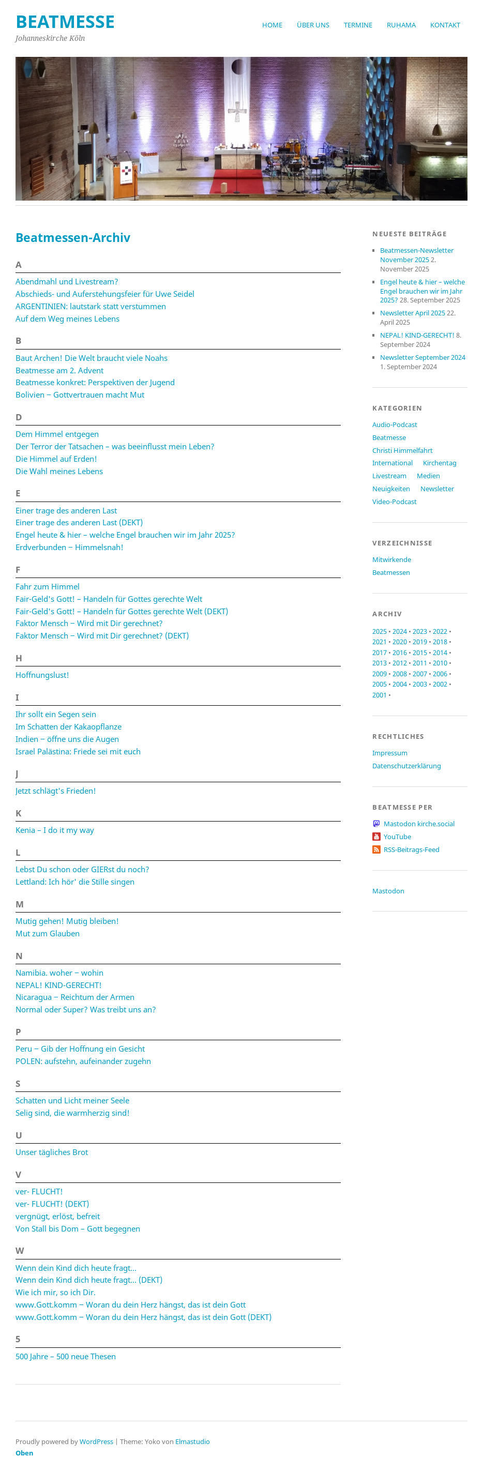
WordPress (96, 1441)
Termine (358, 24)
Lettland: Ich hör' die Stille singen (75, 881)
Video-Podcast (394, 501)
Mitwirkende (391, 559)
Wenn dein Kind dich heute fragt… (76, 1268)
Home (272, 24)
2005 (379, 684)
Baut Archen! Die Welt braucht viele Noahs (92, 358)
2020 (400, 641)
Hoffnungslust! (42, 675)
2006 (440, 673)
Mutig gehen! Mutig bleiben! (67, 921)
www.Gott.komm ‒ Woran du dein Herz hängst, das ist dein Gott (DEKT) (143, 1317)
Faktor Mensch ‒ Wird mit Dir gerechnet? (89, 623)
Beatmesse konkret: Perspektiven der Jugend (95, 382)
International (392, 462)
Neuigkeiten (391, 488)
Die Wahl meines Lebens (59, 471)
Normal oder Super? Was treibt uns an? (86, 1009)
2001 (379, 695)
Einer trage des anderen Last (66, 510)
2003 (420, 684)
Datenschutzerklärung (406, 765)
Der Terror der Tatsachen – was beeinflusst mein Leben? (115, 446)
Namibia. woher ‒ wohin (59, 972)
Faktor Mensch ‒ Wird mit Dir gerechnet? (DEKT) (102, 635)
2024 (400, 631)
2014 (440, 652)
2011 (420, 662)
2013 (379, 662)
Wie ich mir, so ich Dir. (56, 1292)
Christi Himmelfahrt (402, 450)
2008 (400, 673)
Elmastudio (192, 1441)
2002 (440, 684)
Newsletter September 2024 (422, 357)
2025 (379, 631)
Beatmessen (391, 572)
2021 (379, 641)
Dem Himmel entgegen (57, 434)
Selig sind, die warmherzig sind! (73, 1112)
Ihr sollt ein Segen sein (56, 714)
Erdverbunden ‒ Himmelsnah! (70, 547)
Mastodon (388, 890)
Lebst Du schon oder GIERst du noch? (82, 869)
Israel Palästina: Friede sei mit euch (78, 751)
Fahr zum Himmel (48, 586)
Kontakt (445, 24)
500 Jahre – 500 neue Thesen (66, 1356)
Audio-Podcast (394, 424)
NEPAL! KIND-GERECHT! (59, 985)
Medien (428, 475)
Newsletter (437, 488)
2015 (420, 652)
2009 (379, 673)
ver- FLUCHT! (39, 1191)
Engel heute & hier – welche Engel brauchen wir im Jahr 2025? (125, 534)
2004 (400, 684)
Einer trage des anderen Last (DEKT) (79, 522)
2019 (420, 641)
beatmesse (65, 21)
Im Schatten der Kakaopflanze (69, 726)
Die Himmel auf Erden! (56, 458)
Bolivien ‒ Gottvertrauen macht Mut (80, 394)
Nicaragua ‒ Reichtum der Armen (75, 997)
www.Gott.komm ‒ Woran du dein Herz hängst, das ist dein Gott (131, 1304)
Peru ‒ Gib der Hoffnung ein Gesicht (80, 1048)
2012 (400, 662)
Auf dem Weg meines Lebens (67, 318)
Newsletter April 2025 (412, 312)
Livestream (389, 475)
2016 (400, 652)
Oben (25, 1452)
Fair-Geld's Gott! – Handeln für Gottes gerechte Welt (109, 599)
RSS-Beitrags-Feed (412, 849)
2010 (440, 662)
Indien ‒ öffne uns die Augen (67, 739)
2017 (379, 652)
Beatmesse (389, 437)
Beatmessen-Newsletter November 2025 (417, 255)
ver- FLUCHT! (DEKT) (52, 1203)
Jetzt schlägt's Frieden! (56, 790)
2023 (420, 631)
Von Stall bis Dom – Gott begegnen (78, 1228)
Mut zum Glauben (48, 933)
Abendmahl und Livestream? (67, 281)
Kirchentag (440, 462)
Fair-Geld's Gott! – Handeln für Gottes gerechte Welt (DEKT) (122, 611)
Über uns (313, 24)
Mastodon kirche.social (419, 823)
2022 (440, 631)
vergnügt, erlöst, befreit (58, 1216)
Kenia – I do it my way (55, 830)
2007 (420, 673)
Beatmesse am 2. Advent (59, 370)
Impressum (389, 752)
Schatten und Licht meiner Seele (72, 1100)
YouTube (397, 836)
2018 (440, 641)
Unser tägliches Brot (52, 1152)
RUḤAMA (401, 24)
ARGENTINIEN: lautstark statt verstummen (91, 306)
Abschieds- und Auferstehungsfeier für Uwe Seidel (105, 293)
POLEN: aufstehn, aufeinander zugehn (83, 1061)
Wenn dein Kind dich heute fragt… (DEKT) (89, 1279)
